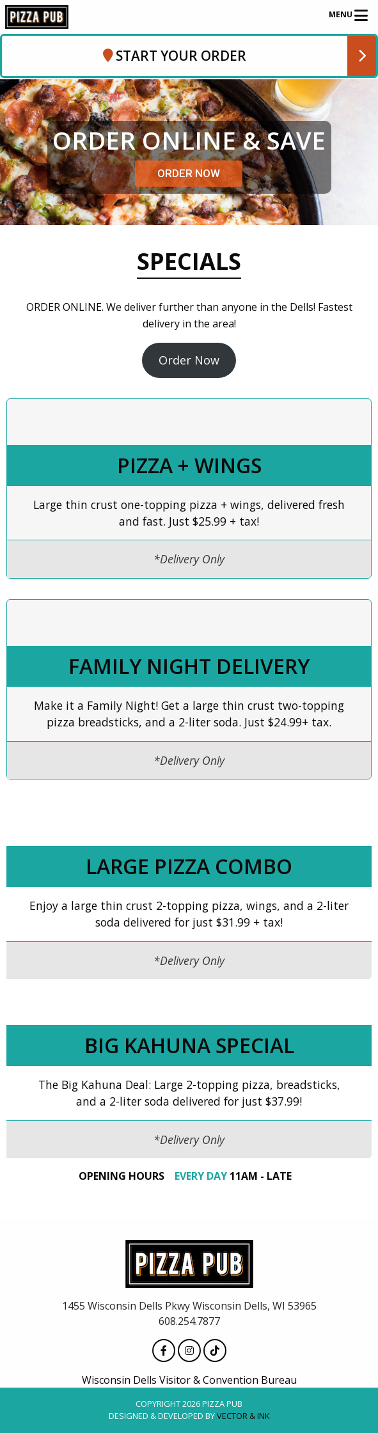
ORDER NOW (188, 173)
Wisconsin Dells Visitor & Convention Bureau (189, 1381)
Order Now (189, 360)
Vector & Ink (243, 1416)
